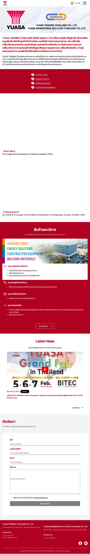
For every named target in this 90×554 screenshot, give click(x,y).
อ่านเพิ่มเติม (43, 326)
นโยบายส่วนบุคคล (41, 498)
